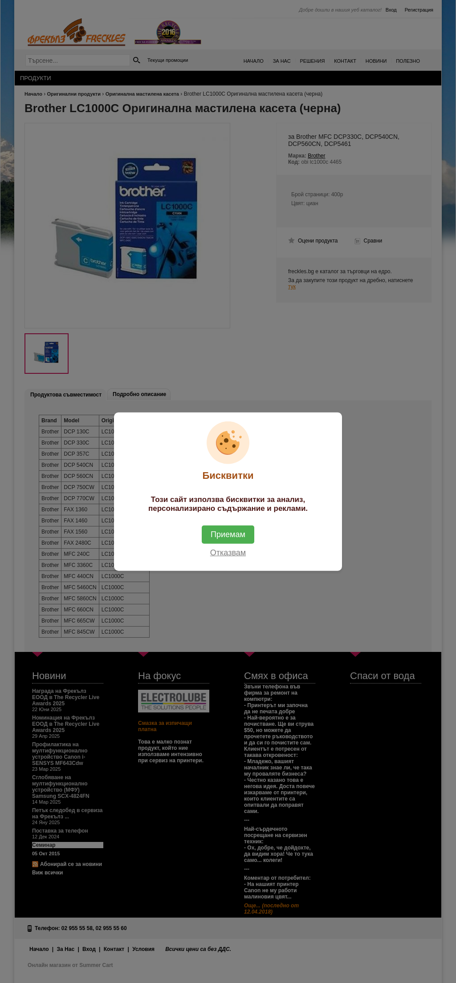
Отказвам (228, 552)
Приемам (228, 534)
